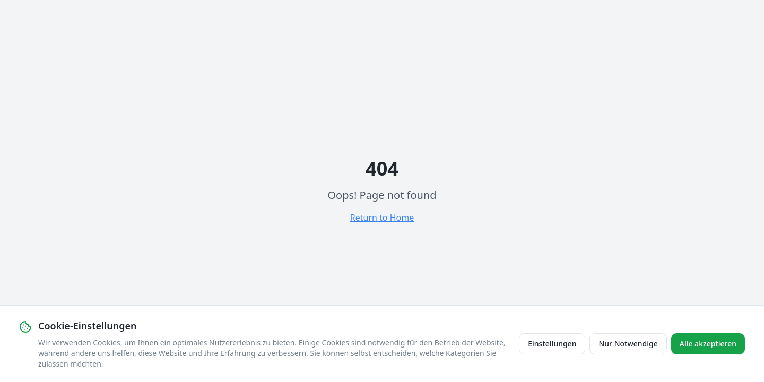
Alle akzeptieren (708, 343)
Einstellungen (552, 343)
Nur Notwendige (627, 343)
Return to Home (382, 217)
